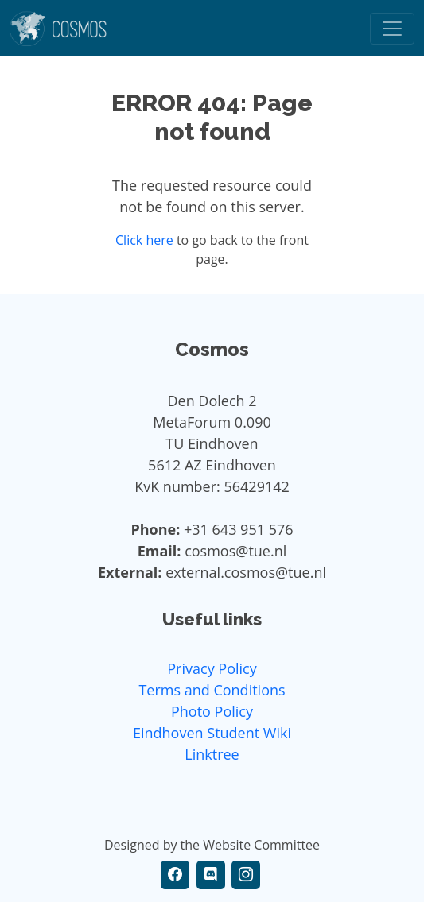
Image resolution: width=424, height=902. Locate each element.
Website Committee (261, 845)
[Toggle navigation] (392, 29)
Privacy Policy (211, 668)
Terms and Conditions (211, 689)
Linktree (212, 754)
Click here (144, 240)
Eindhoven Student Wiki (212, 732)
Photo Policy (212, 711)
